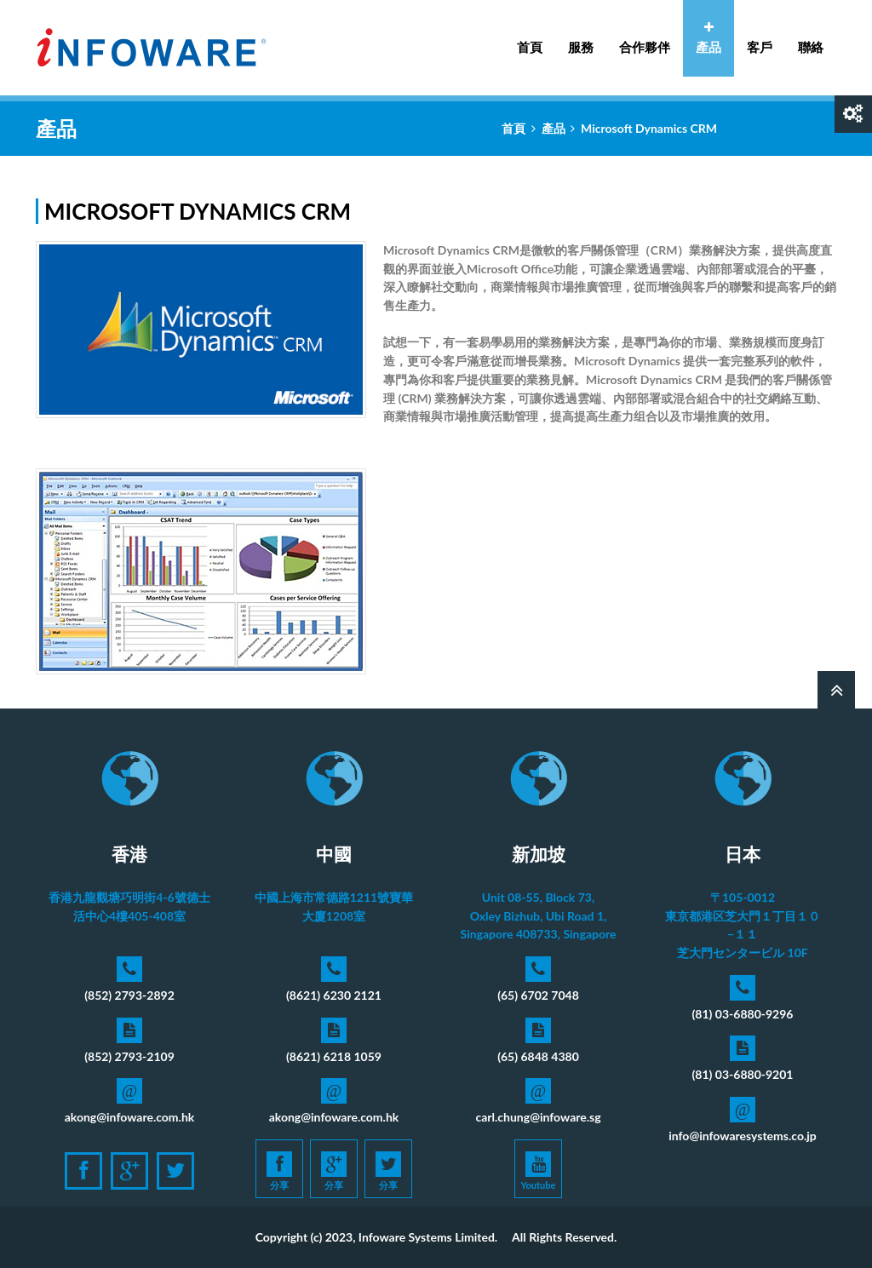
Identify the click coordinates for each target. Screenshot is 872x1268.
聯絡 (810, 47)
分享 (279, 1171)
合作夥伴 (644, 47)
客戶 (759, 47)
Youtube (538, 1171)
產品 (708, 38)
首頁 (529, 47)
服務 (581, 38)
